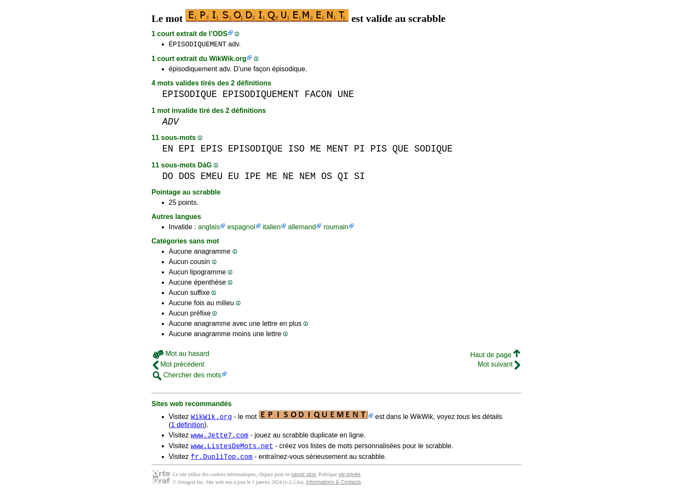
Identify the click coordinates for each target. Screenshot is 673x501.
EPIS (211, 150)
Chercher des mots (187, 376)
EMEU (211, 177)
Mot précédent (178, 365)
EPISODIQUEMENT (260, 95)
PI (359, 150)
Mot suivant (499, 365)
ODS (219, 33)
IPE (252, 177)
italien (272, 228)
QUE (400, 150)
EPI (187, 150)
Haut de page (495, 356)
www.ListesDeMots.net (232, 449)
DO (167, 177)
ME (315, 150)
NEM (307, 177)
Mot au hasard (181, 354)
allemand (302, 228)
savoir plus (303, 480)
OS (326, 177)
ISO (296, 150)
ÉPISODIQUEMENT (197, 45)
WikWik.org (227, 60)
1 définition (187, 426)
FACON (318, 95)
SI (359, 177)
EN (167, 150)
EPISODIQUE (189, 95)
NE (288, 177)
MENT (338, 150)
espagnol (241, 228)
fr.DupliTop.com (221, 461)
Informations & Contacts (333, 487)
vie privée (349, 480)
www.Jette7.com (219, 437)
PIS (378, 150)
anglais (209, 228)
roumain (336, 228)
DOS (187, 177)
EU (233, 177)
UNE (345, 95)
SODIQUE (433, 150)
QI (343, 177)
